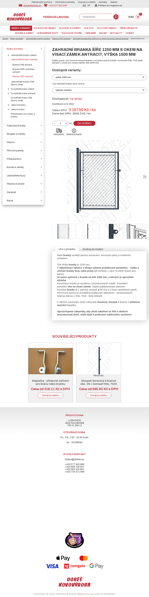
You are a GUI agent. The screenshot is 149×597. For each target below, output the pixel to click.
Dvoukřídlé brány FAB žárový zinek (21, 99)
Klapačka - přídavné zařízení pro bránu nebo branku (50, 382)
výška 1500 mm (63, 77)
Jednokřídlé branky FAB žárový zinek (22, 83)
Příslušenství (129, 28)
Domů (5, 39)
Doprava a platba (87, 2)
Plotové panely (107, 28)
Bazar (103, 33)
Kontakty (103, 2)
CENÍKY (130, 33)
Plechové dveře (72, 33)
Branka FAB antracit (22, 65)
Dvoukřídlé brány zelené (22, 89)
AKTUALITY (116, 33)
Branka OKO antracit (61, 39)
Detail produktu (50, 395)
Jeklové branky (18, 105)
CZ (84, 5)
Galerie (113, 2)
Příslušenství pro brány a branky (23, 115)
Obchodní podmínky (65, 2)
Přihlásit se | (102, 5)
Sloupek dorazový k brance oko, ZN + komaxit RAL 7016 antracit (98, 384)
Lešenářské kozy (47, 33)
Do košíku (84, 123)
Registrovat (116, 5)
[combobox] (95, 17)
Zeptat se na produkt (74, 134)
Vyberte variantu (64, 90)
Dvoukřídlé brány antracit (23, 93)
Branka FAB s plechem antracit (23, 70)
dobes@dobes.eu (32, 5)
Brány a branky (21, 28)
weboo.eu (83, 594)
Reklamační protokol (42, 2)
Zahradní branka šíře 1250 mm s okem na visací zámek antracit (100, 39)
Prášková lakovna (56, 17)
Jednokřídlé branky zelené (23, 55)
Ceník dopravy (59, 134)
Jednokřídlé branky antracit (38, 39)
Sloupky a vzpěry (70, 28)
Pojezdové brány (45, 28)
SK (88, 5)
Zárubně (90, 33)
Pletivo (89, 28)
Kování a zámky (24, 33)
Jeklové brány (18, 109)
